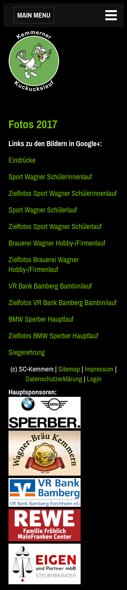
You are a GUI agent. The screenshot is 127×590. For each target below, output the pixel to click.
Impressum (99, 369)
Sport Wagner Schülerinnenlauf (50, 177)
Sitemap (69, 369)
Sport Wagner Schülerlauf (42, 210)
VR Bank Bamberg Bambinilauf (50, 286)
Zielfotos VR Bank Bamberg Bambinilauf (62, 303)
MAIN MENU (33, 15)
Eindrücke (22, 160)
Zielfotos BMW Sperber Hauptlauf (53, 336)
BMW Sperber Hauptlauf (40, 319)
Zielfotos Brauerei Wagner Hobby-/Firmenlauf (43, 264)
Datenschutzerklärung (53, 379)
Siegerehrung (26, 352)
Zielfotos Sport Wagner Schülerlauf (55, 226)
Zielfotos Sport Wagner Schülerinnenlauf (62, 193)
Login (94, 379)
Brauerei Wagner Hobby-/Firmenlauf (56, 243)
